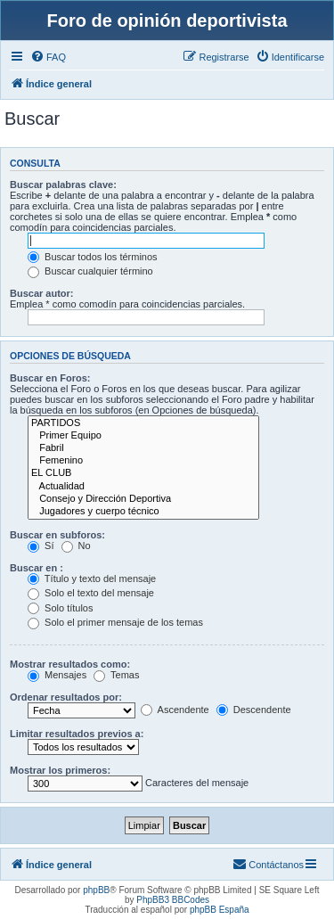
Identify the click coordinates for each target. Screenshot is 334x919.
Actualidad (143, 486)
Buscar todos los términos (93, 256)
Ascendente (175, 709)
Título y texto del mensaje (92, 578)
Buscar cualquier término (90, 271)
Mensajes (57, 674)
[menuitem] (48, 57)
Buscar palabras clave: (63, 184)
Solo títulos (60, 608)
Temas (116, 674)
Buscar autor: (42, 293)
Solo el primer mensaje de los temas (115, 622)
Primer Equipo (143, 436)
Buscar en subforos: (57, 534)
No (76, 545)
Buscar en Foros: (50, 378)
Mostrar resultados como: (70, 664)
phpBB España (219, 910)
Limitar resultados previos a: (76, 733)
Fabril (143, 448)
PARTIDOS (143, 423)
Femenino (143, 461)
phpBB (96, 890)
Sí (40, 545)
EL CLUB (143, 473)
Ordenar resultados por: (66, 697)
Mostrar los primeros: (60, 770)
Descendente (253, 709)
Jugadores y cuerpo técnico (143, 511)
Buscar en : (36, 567)
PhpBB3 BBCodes (172, 900)
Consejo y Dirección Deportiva (143, 499)
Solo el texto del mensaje (91, 592)
